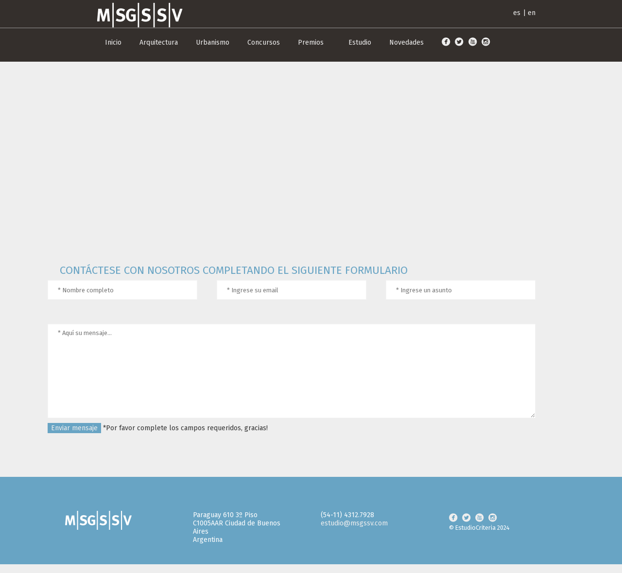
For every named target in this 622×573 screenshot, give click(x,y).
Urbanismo (212, 42)
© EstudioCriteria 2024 (479, 527)
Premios (311, 42)
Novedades (406, 42)
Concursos (263, 42)
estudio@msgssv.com (354, 523)
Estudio (359, 42)
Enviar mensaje (74, 428)
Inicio (113, 42)
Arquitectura (158, 42)
